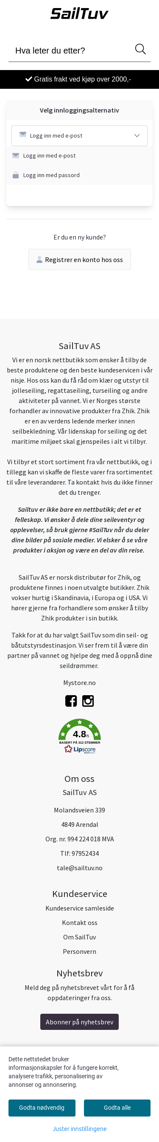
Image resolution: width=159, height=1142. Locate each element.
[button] (82, 156)
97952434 (85, 853)
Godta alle (117, 1107)
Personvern (79, 951)
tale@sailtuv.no (80, 867)
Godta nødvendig (41, 1107)
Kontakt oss (80, 922)
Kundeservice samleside (79, 908)
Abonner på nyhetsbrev (79, 1022)
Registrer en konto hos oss (79, 259)
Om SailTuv (79, 937)
